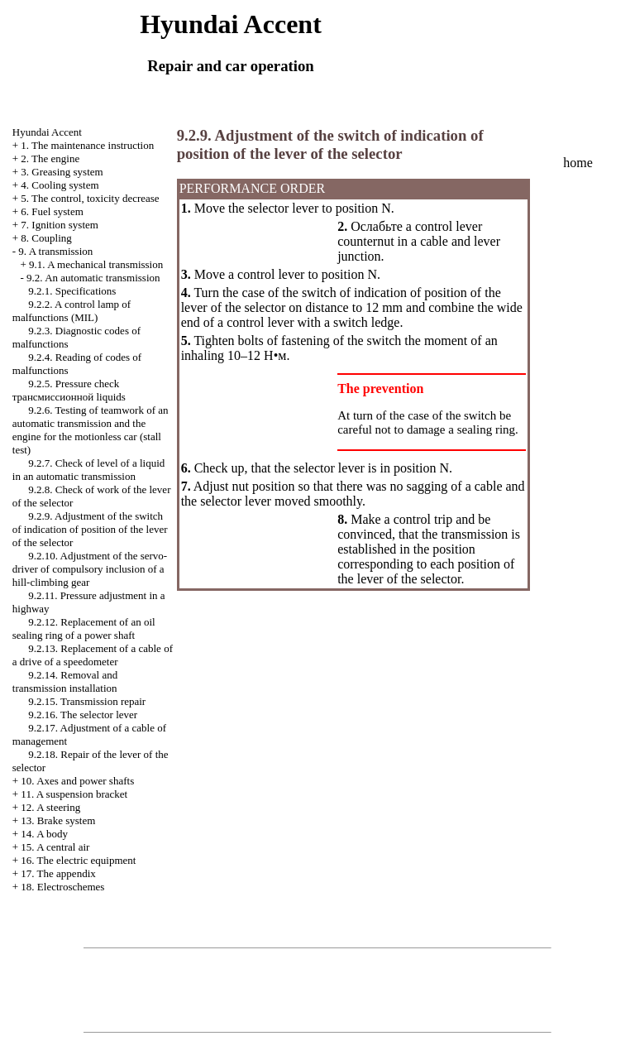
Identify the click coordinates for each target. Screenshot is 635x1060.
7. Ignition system (59, 224)
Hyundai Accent (47, 132)
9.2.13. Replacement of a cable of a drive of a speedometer (92, 655)
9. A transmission (55, 251)
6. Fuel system (52, 211)
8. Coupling (46, 238)
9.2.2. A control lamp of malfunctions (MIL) (71, 311)
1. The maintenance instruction (87, 145)
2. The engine (50, 158)
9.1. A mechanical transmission (96, 264)
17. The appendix (58, 873)
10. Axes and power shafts (77, 781)
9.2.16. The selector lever (82, 714)
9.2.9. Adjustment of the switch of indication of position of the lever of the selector (90, 529)
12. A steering (50, 807)
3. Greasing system (62, 171)
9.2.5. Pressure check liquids (69, 390)
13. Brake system (58, 820)
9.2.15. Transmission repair (87, 701)
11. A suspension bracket (74, 794)
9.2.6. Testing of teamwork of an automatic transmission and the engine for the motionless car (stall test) (90, 430)
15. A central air (55, 847)
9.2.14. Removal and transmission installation (64, 681)
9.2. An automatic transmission (93, 277)
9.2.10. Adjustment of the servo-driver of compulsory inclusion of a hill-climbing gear (89, 568)
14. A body (44, 833)
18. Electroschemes (62, 886)
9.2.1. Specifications (72, 291)
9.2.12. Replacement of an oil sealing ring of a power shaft (83, 628)
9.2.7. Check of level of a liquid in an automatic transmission (88, 469)
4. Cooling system (59, 185)
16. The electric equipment (78, 860)
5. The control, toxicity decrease (90, 198)
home (578, 163)
